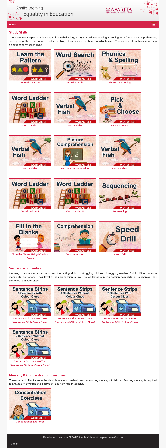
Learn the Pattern (30, 82)
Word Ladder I (30, 125)
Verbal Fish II (30, 168)
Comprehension (75, 254)
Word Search (75, 82)
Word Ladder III (75, 211)
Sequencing (120, 211)
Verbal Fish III (119, 168)
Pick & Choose (119, 125)
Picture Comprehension (75, 168)
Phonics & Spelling (120, 82)
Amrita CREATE (69, 437)
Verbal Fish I (75, 125)
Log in (14, 443)
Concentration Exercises (30, 421)
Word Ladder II (30, 211)
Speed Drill (119, 254)
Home (12, 24)
